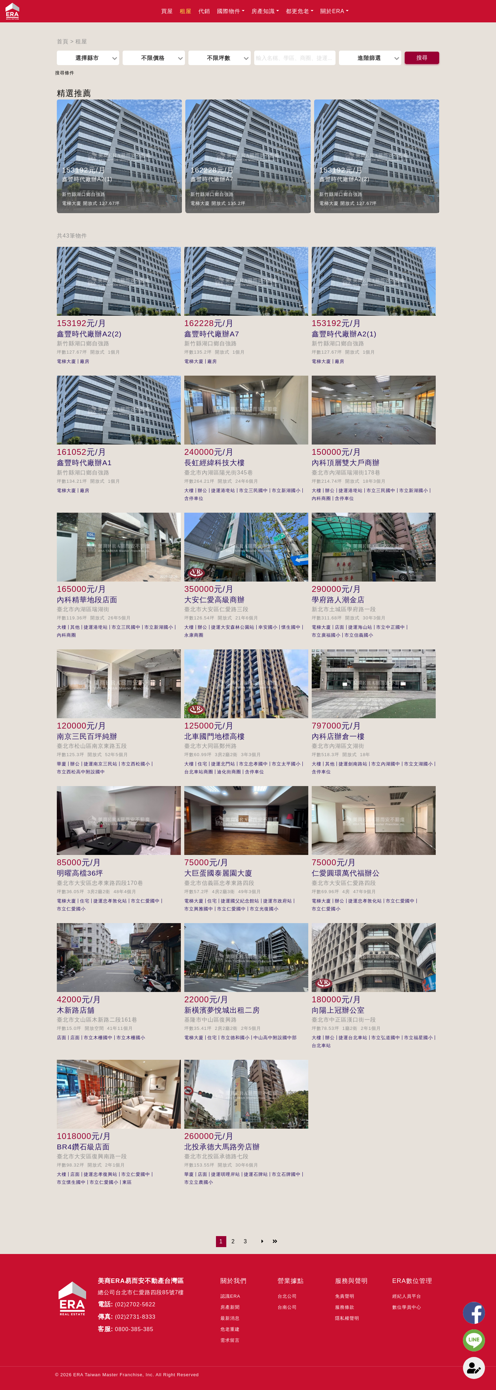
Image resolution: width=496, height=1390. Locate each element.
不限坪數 (218, 58)
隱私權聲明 (347, 1318)
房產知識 (263, 11)
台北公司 (287, 1296)
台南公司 (287, 1307)
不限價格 (153, 58)
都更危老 (297, 11)
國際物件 (228, 11)
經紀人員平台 (406, 1296)
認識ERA (230, 1296)
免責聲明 (344, 1296)
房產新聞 (230, 1307)
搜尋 (421, 58)
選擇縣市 (87, 58)
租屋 (186, 11)
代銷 (204, 11)
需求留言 (230, 1340)
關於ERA (332, 11)
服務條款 (344, 1307)
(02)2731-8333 (135, 1317)
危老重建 (230, 1329)
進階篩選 (369, 58)
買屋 (167, 11)
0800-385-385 (134, 1329)
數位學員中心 (406, 1307)
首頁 (63, 41)
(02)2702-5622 (135, 1304)
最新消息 (230, 1318)
